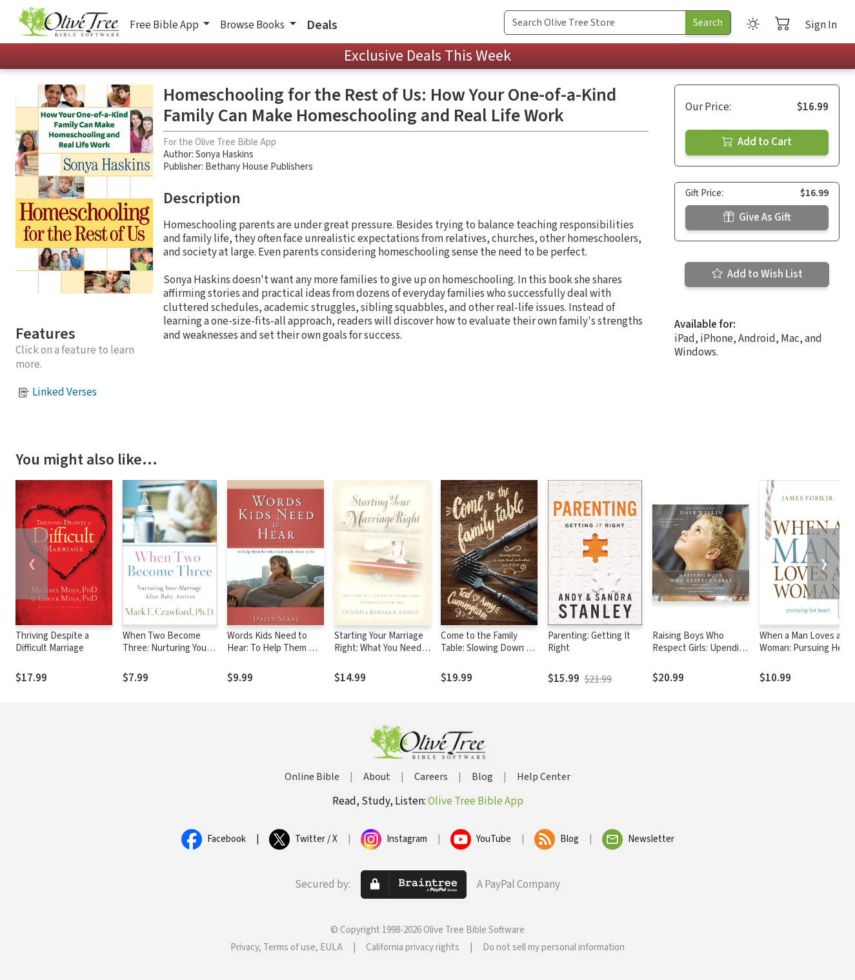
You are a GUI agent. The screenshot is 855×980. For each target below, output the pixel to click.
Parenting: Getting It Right (589, 642)
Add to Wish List (757, 274)
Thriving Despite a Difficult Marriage (52, 642)
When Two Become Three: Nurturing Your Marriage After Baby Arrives (166, 654)
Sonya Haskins (225, 154)
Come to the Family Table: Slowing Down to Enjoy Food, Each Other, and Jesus (489, 654)
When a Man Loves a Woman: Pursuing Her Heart (802, 648)
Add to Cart (757, 142)
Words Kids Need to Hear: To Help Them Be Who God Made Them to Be (275, 654)
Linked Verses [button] (64, 392)
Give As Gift (757, 217)
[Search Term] (595, 22)
